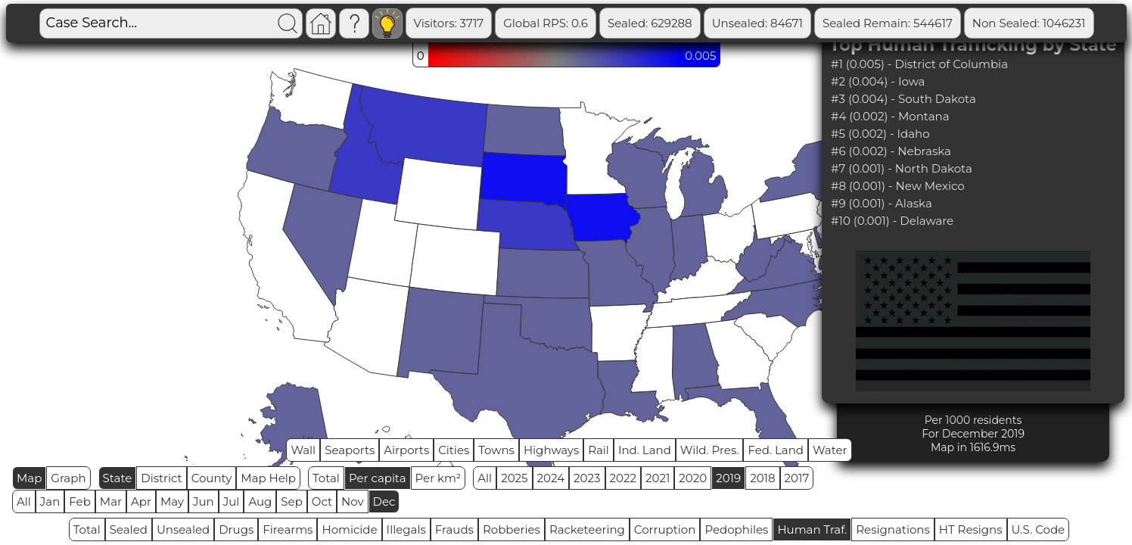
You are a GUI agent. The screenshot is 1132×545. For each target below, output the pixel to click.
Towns (496, 450)
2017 (797, 478)
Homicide (349, 529)
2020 (693, 478)
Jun (203, 501)
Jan (50, 501)
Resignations (893, 529)
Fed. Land (776, 450)
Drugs (236, 529)
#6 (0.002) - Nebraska (891, 151)
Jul (231, 501)
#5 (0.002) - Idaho (880, 133)
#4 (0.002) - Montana (890, 116)
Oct (322, 501)
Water (830, 450)
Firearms (288, 529)
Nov (352, 501)
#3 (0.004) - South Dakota (903, 99)
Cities (453, 450)
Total (326, 478)
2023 (587, 478)
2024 (551, 478)
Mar (111, 501)
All (484, 478)
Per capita (377, 478)
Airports (406, 450)
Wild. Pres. (709, 450)
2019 (728, 478)
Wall (303, 450)
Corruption (665, 529)
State (117, 478)
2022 (623, 478)
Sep (291, 501)
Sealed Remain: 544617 (888, 23)
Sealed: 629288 (650, 23)
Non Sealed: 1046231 (1029, 23)
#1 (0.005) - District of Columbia (919, 64)
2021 (657, 478)
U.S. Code (1038, 529)
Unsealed (183, 529)
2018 (762, 478)
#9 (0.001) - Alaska (881, 203)
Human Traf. (812, 529)
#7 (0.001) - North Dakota (901, 168)
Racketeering (587, 529)
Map (29, 478)
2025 (514, 478)
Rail (598, 450)
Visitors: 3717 (449, 23)
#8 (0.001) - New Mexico (898, 186)
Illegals (406, 529)
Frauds (454, 529)
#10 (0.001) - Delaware (892, 220)
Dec (384, 501)
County (211, 478)
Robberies (511, 529)
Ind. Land (644, 450)
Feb (79, 501)
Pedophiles (736, 529)
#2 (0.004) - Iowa (878, 81)
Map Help (268, 478)
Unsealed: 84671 (757, 23)
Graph (68, 478)
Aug (260, 501)
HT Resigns (971, 529)
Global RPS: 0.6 (545, 23)
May (172, 501)
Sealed (129, 529)
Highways (551, 450)
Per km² (438, 478)
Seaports (350, 450)
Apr (141, 501)
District (161, 478)
